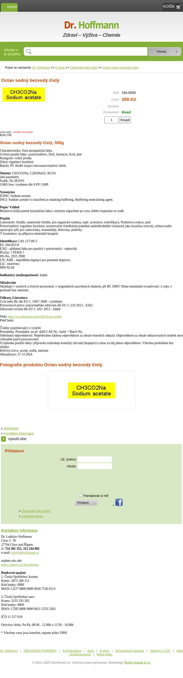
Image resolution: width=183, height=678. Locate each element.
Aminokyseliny (72, 651)
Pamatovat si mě (95, 496)
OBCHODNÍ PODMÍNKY (40, 651)
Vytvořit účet (13, 439)
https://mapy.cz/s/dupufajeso (20, 564)
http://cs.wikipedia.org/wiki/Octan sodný (35, 316)
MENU (9, 7)
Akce (90, 651)
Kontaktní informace (19, 433)
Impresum (11, 428)
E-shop (60, 67)
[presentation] (81, 479)
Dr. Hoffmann (41, 67)
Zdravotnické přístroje (129, 651)
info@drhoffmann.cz (25, 552)
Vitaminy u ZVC (160, 651)
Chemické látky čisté (84, 67)
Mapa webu (104, 654)
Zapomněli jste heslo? (36, 511)
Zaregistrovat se (32, 516)
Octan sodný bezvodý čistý (120, 67)
